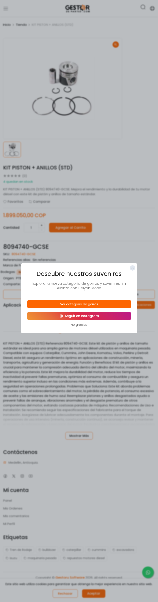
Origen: (8, 278)
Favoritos (13, 201)
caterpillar (71, 550)
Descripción (60, 326)
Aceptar (93, 593)
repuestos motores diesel (84, 558)
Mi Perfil (9, 524)
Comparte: (12, 284)
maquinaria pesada (39, 558)
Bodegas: (8, 272)
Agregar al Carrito (70, 227)
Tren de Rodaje (18, 550)
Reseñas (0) (97, 326)
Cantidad (11, 227)
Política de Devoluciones (119, 294)
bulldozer (47, 550)
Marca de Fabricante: (19, 265)
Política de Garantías (39, 294)
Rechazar (65, 593)
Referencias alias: (17, 259)
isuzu (11, 558)
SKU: (6, 254)
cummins (97, 550)
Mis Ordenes (12, 508)
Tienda (21, 24)
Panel (7, 500)
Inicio (7, 24)
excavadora (123, 550)
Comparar (39, 201)
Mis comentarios (16, 516)
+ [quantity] (42, 225)
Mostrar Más (79, 436)
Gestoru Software (70, 577)
